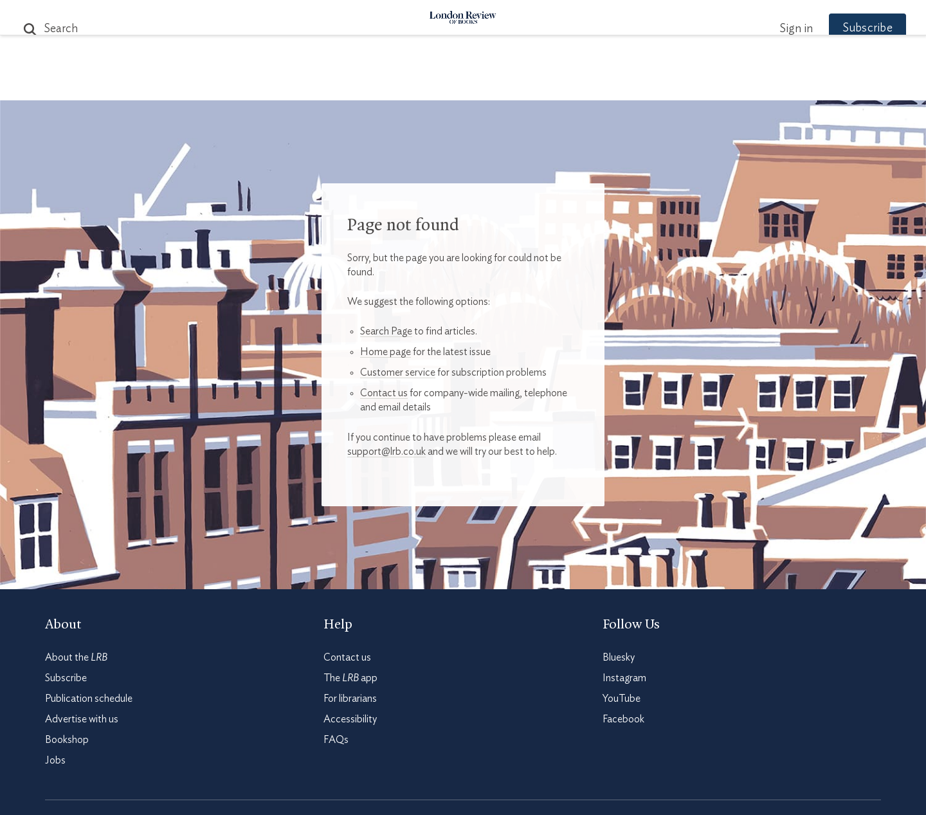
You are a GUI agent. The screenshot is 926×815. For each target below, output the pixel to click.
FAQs (336, 740)
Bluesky (619, 657)
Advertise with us (81, 719)
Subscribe (842, 28)
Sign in (771, 29)
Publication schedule (88, 698)
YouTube (621, 698)
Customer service (397, 372)
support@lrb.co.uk (386, 451)
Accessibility (350, 719)
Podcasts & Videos (460, 84)
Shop (613, 84)
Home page (385, 352)
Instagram (624, 678)
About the (76, 657)
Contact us (384, 393)
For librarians (350, 698)
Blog (366, 84)
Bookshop (67, 740)
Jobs (55, 760)
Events (559, 84)
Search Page (386, 331)
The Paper (230, 84)
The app (350, 678)
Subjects (306, 84)
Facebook (623, 719)
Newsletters (686, 84)
